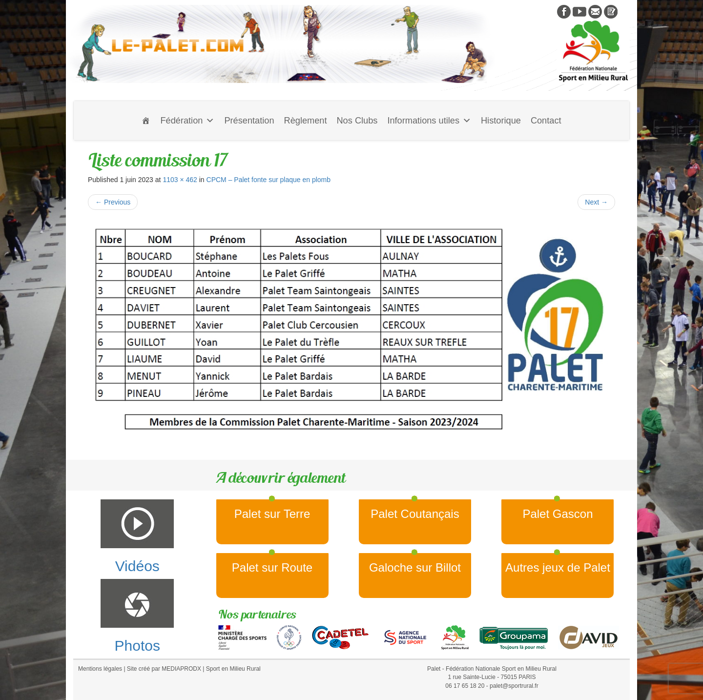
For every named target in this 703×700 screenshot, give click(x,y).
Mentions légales (100, 668)
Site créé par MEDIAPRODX (164, 668)
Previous (112, 202)
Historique (501, 120)
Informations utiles (429, 120)
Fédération (187, 120)
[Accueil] (146, 120)
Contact (546, 120)
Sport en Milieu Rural (233, 668)
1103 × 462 (180, 180)
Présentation (249, 120)
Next (596, 202)
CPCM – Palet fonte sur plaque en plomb (269, 180)
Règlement (305, 120)
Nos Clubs (356, 120)
